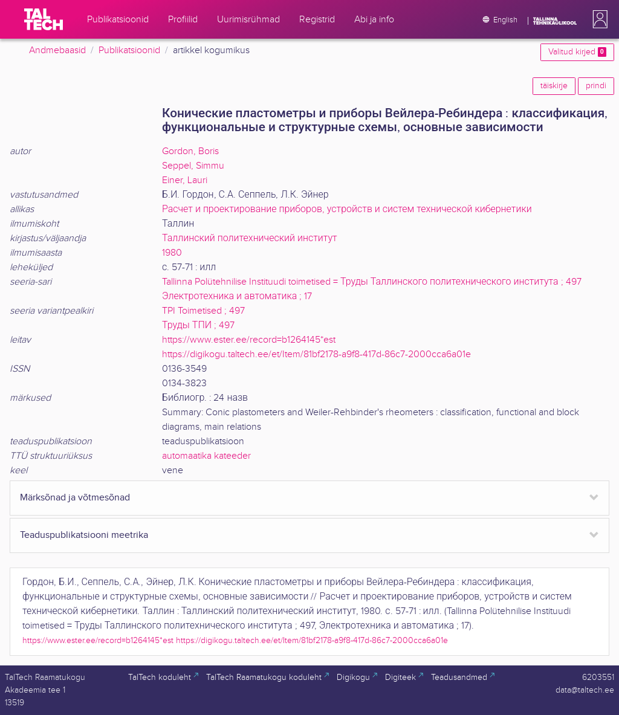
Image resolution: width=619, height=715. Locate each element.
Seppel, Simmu (193, 166)
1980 (172, 253)
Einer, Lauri (184, 180)
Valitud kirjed (577, 52)
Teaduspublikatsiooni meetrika (84, 535)
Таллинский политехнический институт (249, 238)
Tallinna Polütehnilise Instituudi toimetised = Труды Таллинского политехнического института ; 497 (372, 282)
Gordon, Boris (190, 151)
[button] (598, 19)
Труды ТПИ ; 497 (198, 325)
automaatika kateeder (206, 456)
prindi (596, 86)
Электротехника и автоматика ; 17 (237, 296)
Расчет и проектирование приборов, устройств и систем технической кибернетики (347, 209)
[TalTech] (43, 19)
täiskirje (554, 86)
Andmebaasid (57, 50)
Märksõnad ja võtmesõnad (75, 497)
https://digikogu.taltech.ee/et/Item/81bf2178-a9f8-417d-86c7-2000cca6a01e (316, 354)
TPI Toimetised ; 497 (203, 311)
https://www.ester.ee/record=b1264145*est (248, 340)
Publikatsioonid (129, 50)
